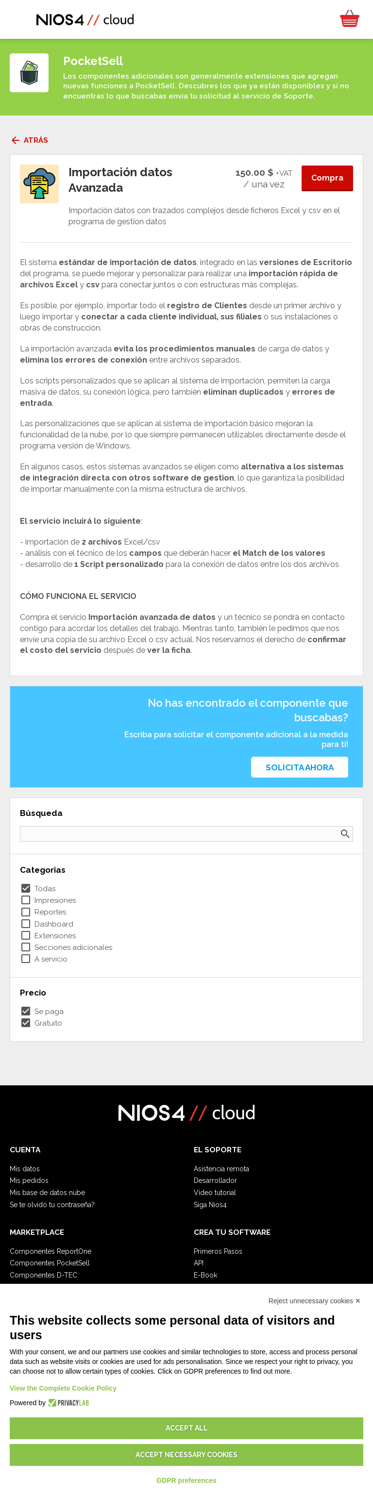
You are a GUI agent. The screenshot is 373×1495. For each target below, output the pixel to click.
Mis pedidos (29, 1180)
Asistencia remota (221, 1169)
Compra (327, 178)
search (345, 834)
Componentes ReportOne (50, 1251)
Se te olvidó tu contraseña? (52, 1205)
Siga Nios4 (210, 1205)
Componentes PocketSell (50, 1263)
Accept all (187, 1428)
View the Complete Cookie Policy (63, 1388)
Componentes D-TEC (43, 1275)
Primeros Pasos (218, 1251)
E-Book (205, 1275)
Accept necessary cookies (186, 1455)
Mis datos (25, 1169)
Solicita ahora (300, 767)
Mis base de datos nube (47, 1192)
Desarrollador (215, 1180)
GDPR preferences (186, 1480)
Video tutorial (215, 1192)
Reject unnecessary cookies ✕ (315, 1301)
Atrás (29, 140)
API (198, 1263)
